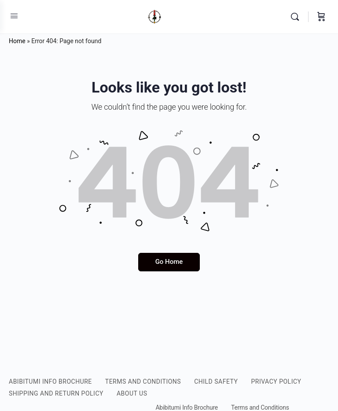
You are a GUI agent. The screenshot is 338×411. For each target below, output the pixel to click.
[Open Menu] (14, 15)
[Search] (297, 17)
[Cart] (321, 17)
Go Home (169, 262)
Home (17, 40)
